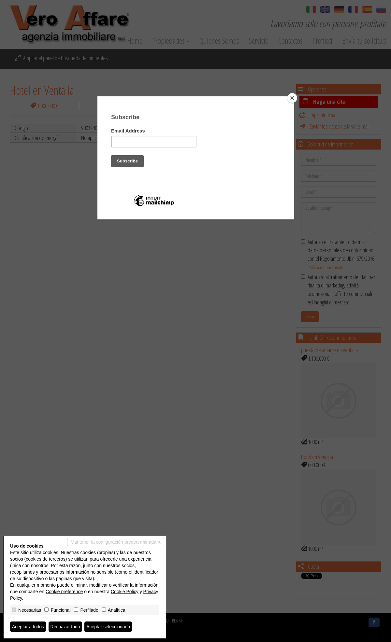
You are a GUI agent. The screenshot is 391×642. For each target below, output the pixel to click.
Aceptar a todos (28, 626)
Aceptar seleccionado (108, 626)
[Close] (292, 98)
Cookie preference (64, 591)
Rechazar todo (65, 626)
